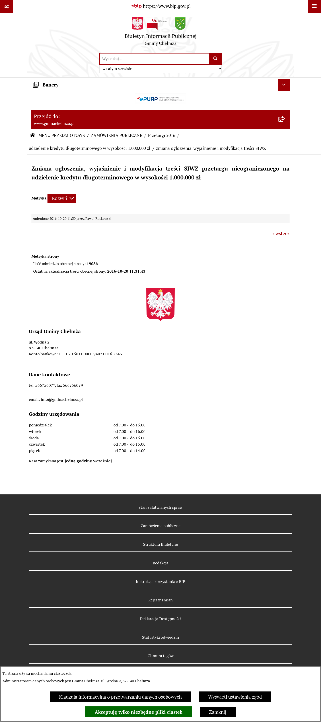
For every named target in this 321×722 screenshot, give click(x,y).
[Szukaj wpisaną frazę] (216, 59)
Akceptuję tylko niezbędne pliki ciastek (138, 712)
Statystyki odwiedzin (160, 637)
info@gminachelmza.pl (62, 399)
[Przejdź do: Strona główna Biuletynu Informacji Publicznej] (32, 136)
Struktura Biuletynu (160, 544)
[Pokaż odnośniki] (6, 6)
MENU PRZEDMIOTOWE (61, 135)
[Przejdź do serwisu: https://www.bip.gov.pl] (160, 6)
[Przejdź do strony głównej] (161, 32)
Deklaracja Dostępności (160, 618)
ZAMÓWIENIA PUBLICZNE (116, 135)
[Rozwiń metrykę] (61, 198)
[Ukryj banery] (284, 85)
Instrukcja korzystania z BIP (160, 581)
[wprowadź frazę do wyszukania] (154, 59)
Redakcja (160, 563)
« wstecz (281, 233)
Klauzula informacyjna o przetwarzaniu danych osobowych (120, 697)
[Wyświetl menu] (314, 6)
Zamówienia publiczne (161, 525)
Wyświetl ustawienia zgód (235, 697)
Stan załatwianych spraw (160, 507)
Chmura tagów (161, 655)
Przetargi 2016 (161, 135)
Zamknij (217, 712)
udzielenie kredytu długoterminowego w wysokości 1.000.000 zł (89, 148)
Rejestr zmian (160, 600)
